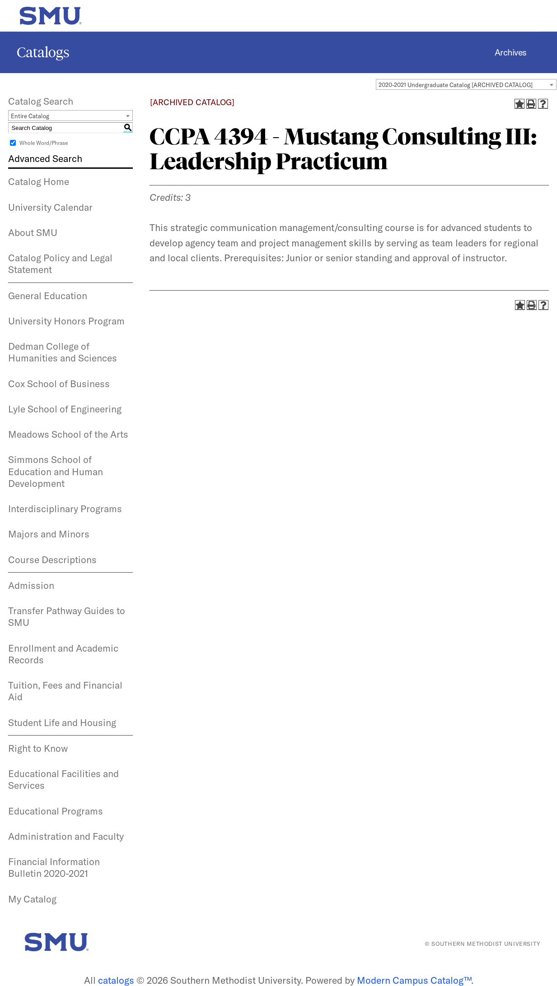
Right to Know (38, 748)
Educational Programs (55, 811)
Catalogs (43, 52)
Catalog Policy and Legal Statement (60, 263)
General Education (47, 295)
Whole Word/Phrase (43, 142)
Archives (511, 52)
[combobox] (466, 84)
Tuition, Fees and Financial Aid (65, 691)
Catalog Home (38, 181)
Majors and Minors (48, 534)
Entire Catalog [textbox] (30, 116)
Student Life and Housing (62, 722)
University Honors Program (66, 321)
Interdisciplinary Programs (65, 508)
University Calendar (50, 207)
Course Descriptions (52, 559)
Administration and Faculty (66, 836)
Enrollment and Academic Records (63, 654)
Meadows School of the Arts (68, 434)
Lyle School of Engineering (65, 409)
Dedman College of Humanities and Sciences (62, 352)
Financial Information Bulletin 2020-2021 (54, 867)
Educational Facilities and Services (63, 779)
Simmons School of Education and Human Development (55, 471)
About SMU (32, 232)
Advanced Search (45, 158)
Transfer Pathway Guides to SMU (66, 616)
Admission (31, 585)
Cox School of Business (59, 383)
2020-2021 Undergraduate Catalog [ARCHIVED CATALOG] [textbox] (456, 84)
